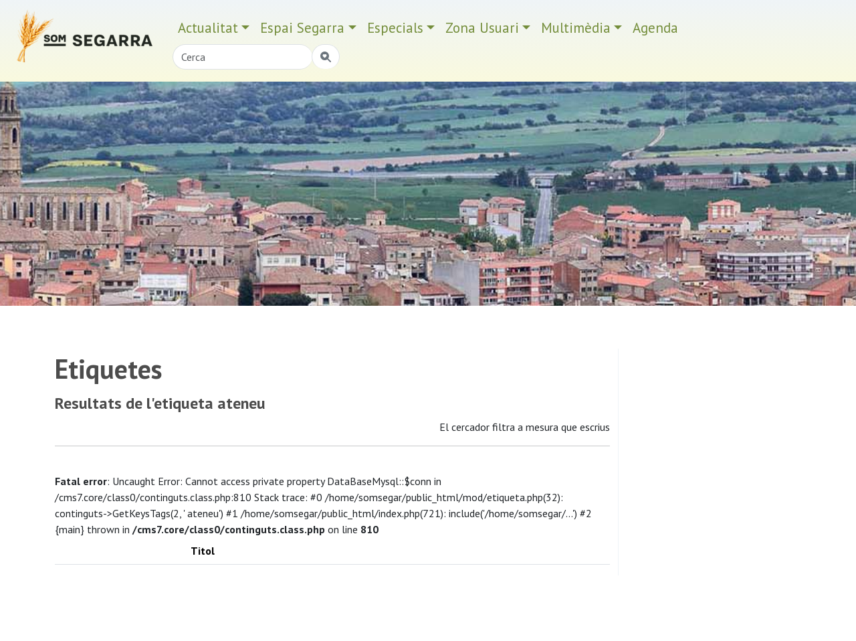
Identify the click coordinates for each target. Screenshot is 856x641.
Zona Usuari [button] (482, 28)
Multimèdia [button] (576, 28)
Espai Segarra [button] (302, 28)
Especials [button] (395, 28)
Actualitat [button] (208, 28)
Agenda (655, 28)
